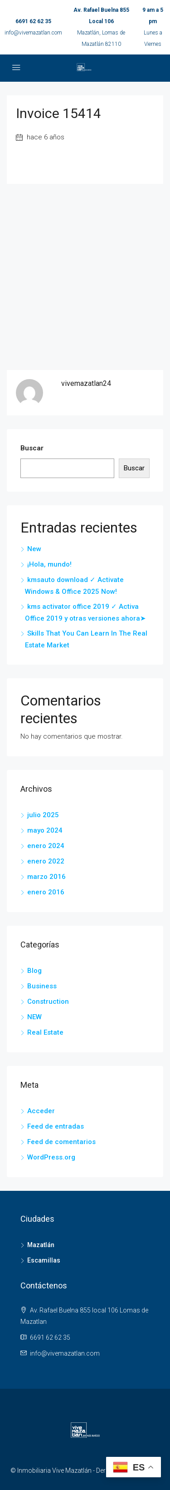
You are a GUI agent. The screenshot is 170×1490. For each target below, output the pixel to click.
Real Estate (45, 1032)
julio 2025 (43, 815)
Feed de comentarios (61, 1142)
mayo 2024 (45, 830)
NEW (34, 1017)
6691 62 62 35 (33, 21)
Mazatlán (40, 1244)
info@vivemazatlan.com (33, 33)
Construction (48, 1001)
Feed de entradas (55, 1126)
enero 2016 (45, 892)
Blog (34, 971)
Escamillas (43, 1260)
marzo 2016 (46, 877)
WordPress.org (51, 1157)
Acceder (41, 1111)
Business (42, 986)
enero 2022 (45, 861)
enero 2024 (45, 846)
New (34, 549)
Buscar (32, 448)
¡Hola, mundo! (49, 564)
